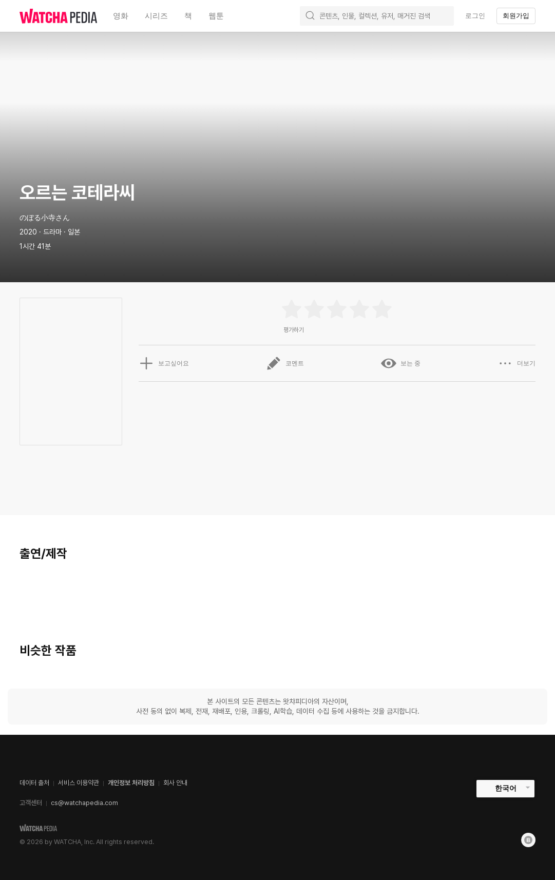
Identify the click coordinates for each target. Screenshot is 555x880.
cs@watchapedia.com (84, 803)
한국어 (505, 788)
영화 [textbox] (120, 15)
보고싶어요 (164, 363)
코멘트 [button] (285, 363)
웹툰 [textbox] (216, 15)
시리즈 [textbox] (156, 15)
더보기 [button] (516, 363)
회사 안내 (175, 783)
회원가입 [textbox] (516, 15)
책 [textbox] (188, 15)
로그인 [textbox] (475, 15)
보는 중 (400, 363)
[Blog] (528, 840)
